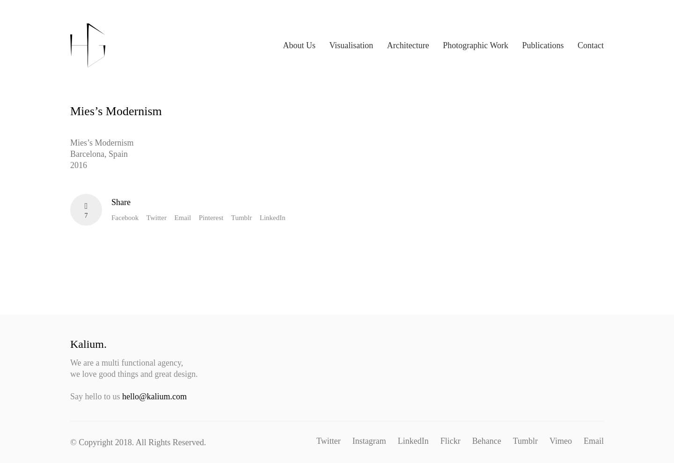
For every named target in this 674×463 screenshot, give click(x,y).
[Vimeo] (560, 441)
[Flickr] (450, 441)
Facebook (125, 217)
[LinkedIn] (413, 441)
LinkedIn (273, 217)
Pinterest (211, 217)
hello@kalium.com (154, 396)
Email (182, 217)
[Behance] (486, 441)
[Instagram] (369, 441)
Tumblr (241, 217)
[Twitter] (328, 441)
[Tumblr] (525, 441)
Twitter (157, 217)
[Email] (594, 441)
